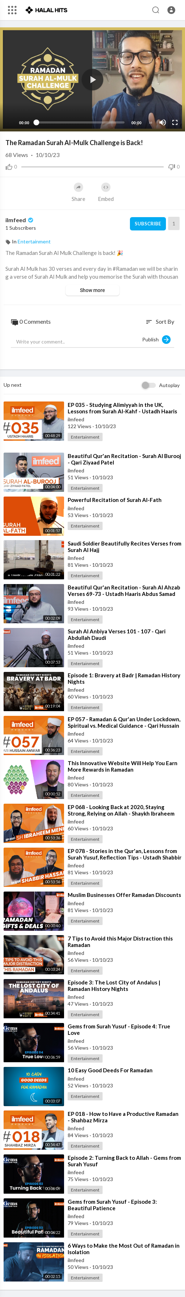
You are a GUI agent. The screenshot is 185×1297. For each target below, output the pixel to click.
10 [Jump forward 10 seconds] (150, 122)
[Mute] (162, 122)
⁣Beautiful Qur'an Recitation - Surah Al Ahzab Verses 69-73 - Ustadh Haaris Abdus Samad (124, 590)
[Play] (9, 122)
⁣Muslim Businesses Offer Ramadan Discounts (124, 895)
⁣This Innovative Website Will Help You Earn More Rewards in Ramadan (122, 766)
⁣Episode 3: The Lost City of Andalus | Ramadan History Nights (114, 985)
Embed (106, 192)
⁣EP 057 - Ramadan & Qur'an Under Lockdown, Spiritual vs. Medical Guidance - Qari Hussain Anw (124, 725)
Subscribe (148, 223)
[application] (92, 79)
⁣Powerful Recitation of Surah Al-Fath (115, 500)
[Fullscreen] (175, 122)
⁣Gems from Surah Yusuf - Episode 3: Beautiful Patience (112, 1204)
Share (78, 192)
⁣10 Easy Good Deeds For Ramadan (110, 1070)
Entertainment (34, 241)
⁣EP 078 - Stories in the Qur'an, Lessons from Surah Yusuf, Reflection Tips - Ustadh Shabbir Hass (124, 857)
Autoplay (169, 385)
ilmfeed (20, 219)
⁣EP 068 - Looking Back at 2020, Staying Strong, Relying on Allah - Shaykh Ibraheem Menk (121, 813)
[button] (171, 10)
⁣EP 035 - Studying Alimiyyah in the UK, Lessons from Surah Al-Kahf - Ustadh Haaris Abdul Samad (122, 411)
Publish (156, 339)
